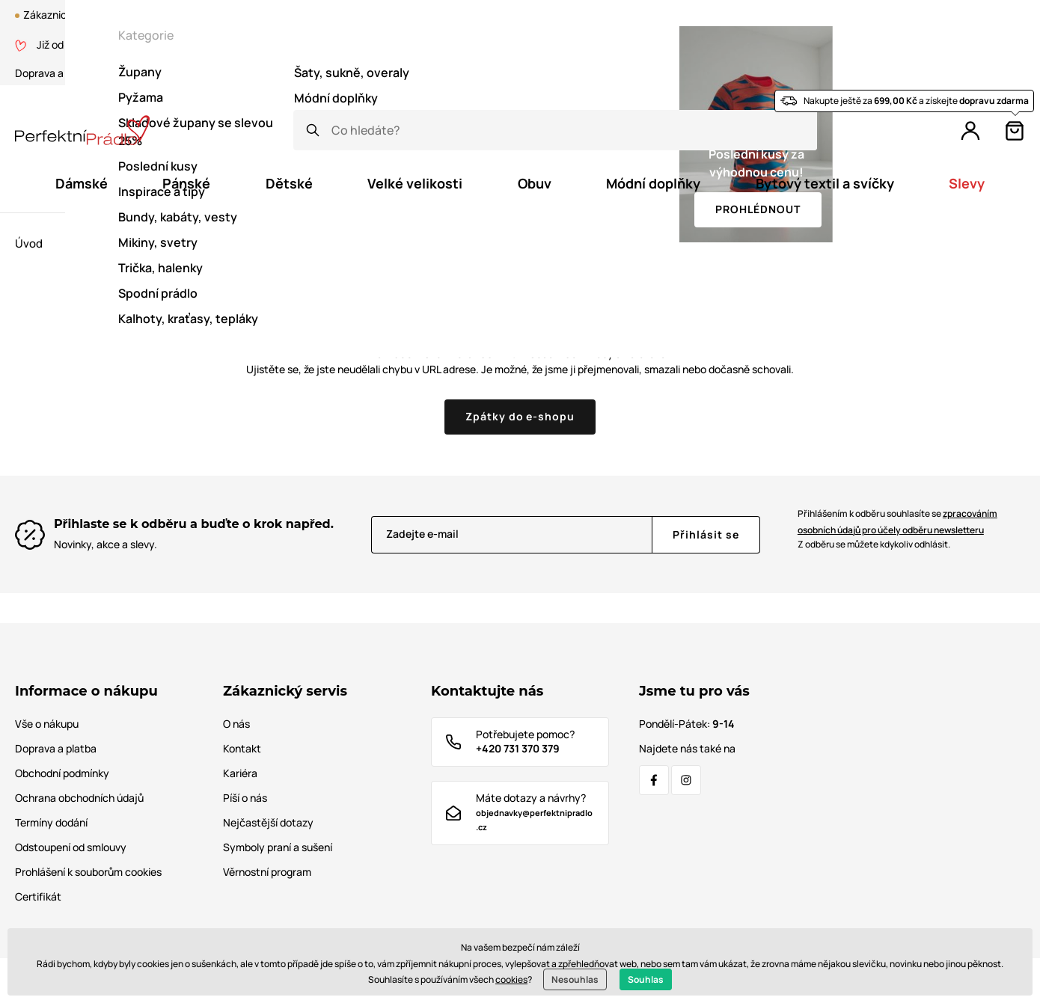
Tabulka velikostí (331, 73)
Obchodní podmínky (62, 773)
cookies (511, 979)
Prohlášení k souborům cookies (88, 872)
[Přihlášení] (970, 130)
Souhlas (646, 979)
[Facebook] (654, 780)
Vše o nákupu (47, 724)
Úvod (29, 243)
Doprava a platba (56, 73)
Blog (607, 44)
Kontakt (252, 73)
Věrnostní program (714, 44)
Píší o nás (245, 798)
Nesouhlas (575, 979)
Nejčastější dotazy (268, 822)
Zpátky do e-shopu (520, 416)
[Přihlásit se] (706, 534)
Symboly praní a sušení (277, 847)
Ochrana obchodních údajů (79, 798)
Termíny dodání (51, 822)
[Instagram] (686, 780)
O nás (130, 73)
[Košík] (1014, 130)
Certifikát (188, 73)
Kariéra (240, 773)
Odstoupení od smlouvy (70, 847)
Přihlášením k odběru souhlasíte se (897, 521)
